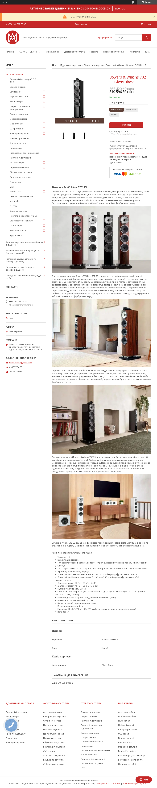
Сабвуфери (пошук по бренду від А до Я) (23, 277)
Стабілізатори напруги (21, 220)
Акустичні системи (19, 96)
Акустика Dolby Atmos (54, 755)
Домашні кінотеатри (16, 712)
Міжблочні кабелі (127, 716)
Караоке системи (18, 211)
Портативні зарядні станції (23, 215)
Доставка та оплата (74, 51)
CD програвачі (17, 128)
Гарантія (94, 51)
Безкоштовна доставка (120, 141)
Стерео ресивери (19, 114)
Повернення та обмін (114, 51)
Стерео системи (18, 86)
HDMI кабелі (124, 720)
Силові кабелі (125, 742)
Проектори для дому (20, 177)
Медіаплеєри (16, 123)
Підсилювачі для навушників (24, 152)
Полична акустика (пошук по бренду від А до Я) (20, 268)
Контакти (135, 51)
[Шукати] (146, 37)
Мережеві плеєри (19, 118)
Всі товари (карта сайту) (130, 759)
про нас (120, 8)
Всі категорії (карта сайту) (131, 755)
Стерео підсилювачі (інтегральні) (20, 108)
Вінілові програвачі (19, 138)
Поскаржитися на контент (108, 783)
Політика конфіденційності (135, 783)
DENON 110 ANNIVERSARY (22, 196)
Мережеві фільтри (127, 746)
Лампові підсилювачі (20, 157)
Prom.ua (94, 780)
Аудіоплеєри (16, 235)
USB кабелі (123, 733)
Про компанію (52, 51)
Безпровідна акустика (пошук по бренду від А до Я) (22, 252)
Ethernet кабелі (126, 738)
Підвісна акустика (52, 738)
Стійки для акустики (53, 764)
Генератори (16, 225)
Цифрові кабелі (126, 725)
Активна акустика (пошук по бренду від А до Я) (24, 243)
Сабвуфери (49, 751)
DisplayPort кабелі (127, 751)
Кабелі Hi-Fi (15, 191)
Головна (10, 51)
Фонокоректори (18, 143)
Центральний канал (53, 733)
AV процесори (17, 162)
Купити (126, 125)
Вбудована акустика (53, 742)
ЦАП (12, 186)
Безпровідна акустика (54, 716)
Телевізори (15, 181)
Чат (143, 779)
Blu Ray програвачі (19, 133)
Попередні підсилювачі (93, 758)
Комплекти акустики (53, 759)
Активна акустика (52, 712)
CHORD (13, 206)
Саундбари (15, 91)
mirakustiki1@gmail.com (20, 362)
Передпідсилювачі (19, 167)
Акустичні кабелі (126, 712)
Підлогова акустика (71, 65)
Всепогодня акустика (54, 746)
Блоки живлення (18, 230)
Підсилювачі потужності (22, 172)
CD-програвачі (88, 737)
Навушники (16, 147)
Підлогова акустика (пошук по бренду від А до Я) (21, 260)
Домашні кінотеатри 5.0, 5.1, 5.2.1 (24, 81)
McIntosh (14, 201)
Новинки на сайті (127, 764)
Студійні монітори (52, 720)
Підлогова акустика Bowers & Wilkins (104, 65)
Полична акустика (52, 729)
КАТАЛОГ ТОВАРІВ (28, 51)
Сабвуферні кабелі (127, 729)
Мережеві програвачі (92, 741)
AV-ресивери (16, 101)
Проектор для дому (15, 733)
